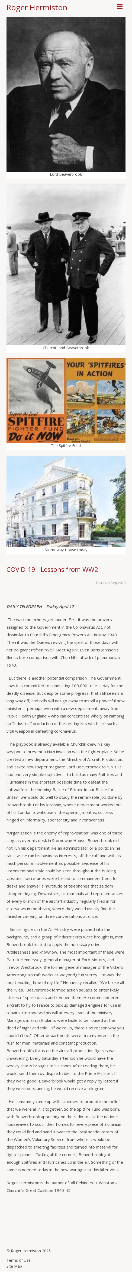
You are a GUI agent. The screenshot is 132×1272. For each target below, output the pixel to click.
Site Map (14, 1266)
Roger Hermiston (37, 7)
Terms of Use (19, 1260)
